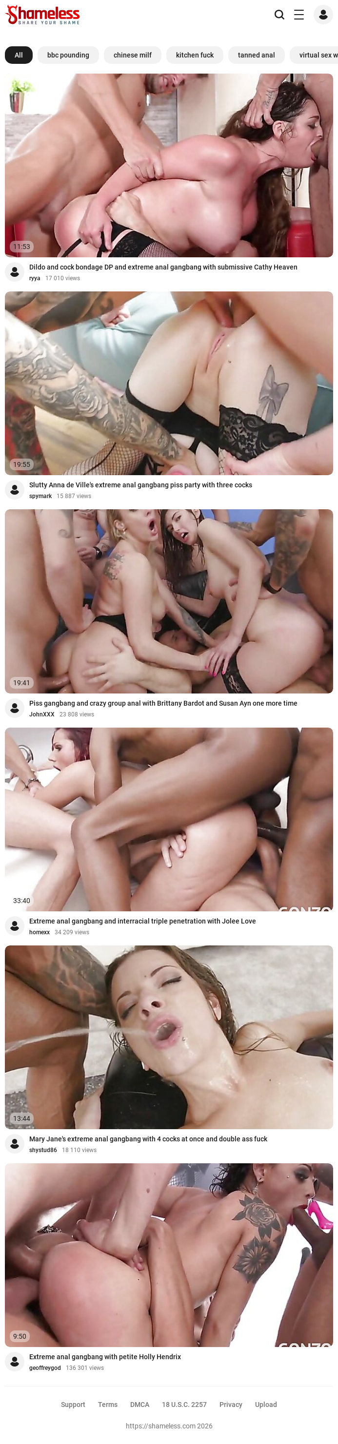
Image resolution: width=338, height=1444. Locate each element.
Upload (266, 1404)
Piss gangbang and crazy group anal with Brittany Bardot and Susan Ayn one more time (163, 703)
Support (73, 1404)
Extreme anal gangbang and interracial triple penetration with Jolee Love (142, 921)
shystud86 (43, 1150)
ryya (34, 278)
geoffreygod (45, 1368)
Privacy (230, 1404)
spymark (40, 496)
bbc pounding (68, 55)
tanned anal (256, 55)
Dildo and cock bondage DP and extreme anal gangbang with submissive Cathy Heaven (163, 267)
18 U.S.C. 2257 (184, 1404)
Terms (108, 1404)
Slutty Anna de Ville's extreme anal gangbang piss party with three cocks (140, 485)
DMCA (139, 1404)
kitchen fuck (195, 55)
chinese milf (133, 55)
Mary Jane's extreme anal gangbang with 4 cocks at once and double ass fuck (148, 1139)
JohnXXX (42, 714)
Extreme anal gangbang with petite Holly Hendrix (105, 1357)
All (19, 55)
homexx (39, 932)
